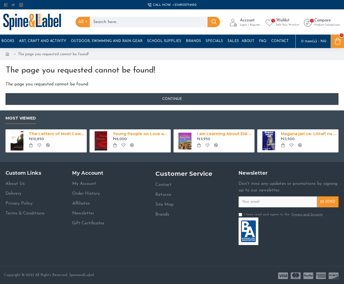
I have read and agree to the (281, 214)
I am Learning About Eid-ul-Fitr (225, 133)
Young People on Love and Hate (141, 133)
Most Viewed (20, 118)
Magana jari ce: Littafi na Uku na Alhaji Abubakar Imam (309, 133)
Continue (172, 99)
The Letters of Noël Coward (57, 133)
